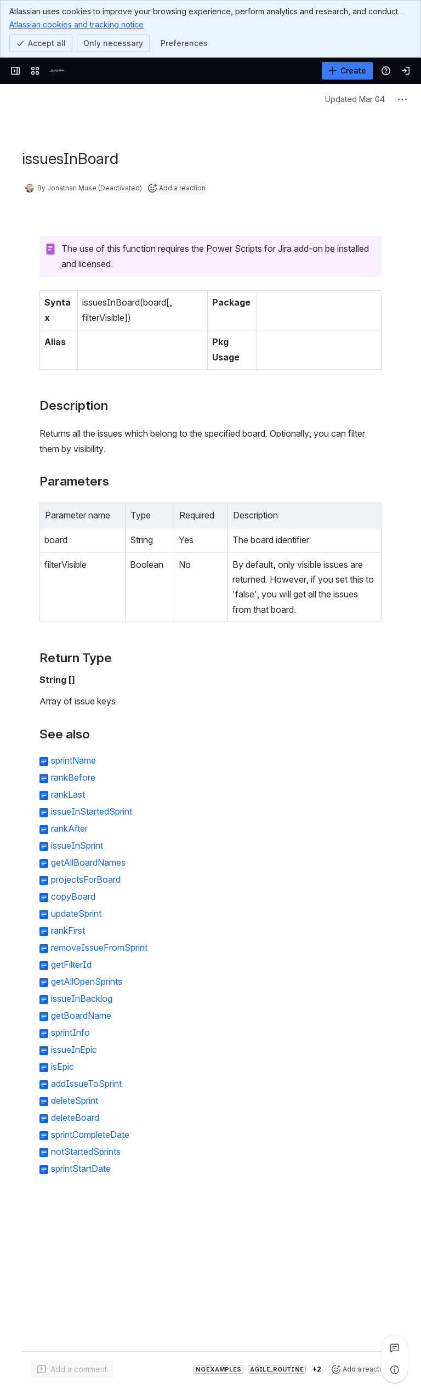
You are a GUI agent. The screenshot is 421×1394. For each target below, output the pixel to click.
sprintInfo (70, 1032)
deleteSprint (74, 1100)
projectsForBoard (86, 879)
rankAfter (69, 828)
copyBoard (73, 896)
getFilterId (71, 964)
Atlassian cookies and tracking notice (76, 24)
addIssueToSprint (86, 1083)
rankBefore (73, 777)
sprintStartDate (81, 1168)
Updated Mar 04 (355, 99)
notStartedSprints (86, 1151)
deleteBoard (75, 1117)
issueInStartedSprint (91, 811)
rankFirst (68, 930)
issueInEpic (74, 1049)
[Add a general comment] (72, 1369)
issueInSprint (77, 845)
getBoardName (81, 1015)
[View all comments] (394, 1348)
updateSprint (76, 913)
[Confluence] (57, 71)
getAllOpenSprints (86, 981)
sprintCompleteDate (90, 1134)
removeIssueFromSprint (99, 947)
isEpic (62, 1066)
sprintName (73, 760)
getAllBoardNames (88, 862)
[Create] (347, 71)
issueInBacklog (81, 998)
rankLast (68, 794)
